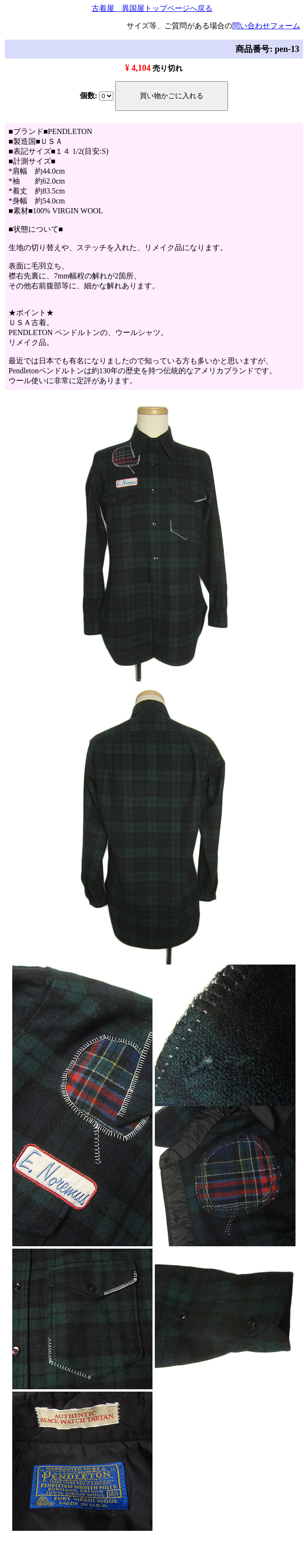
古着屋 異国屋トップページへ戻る (152, 8)
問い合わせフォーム (266, 26)
